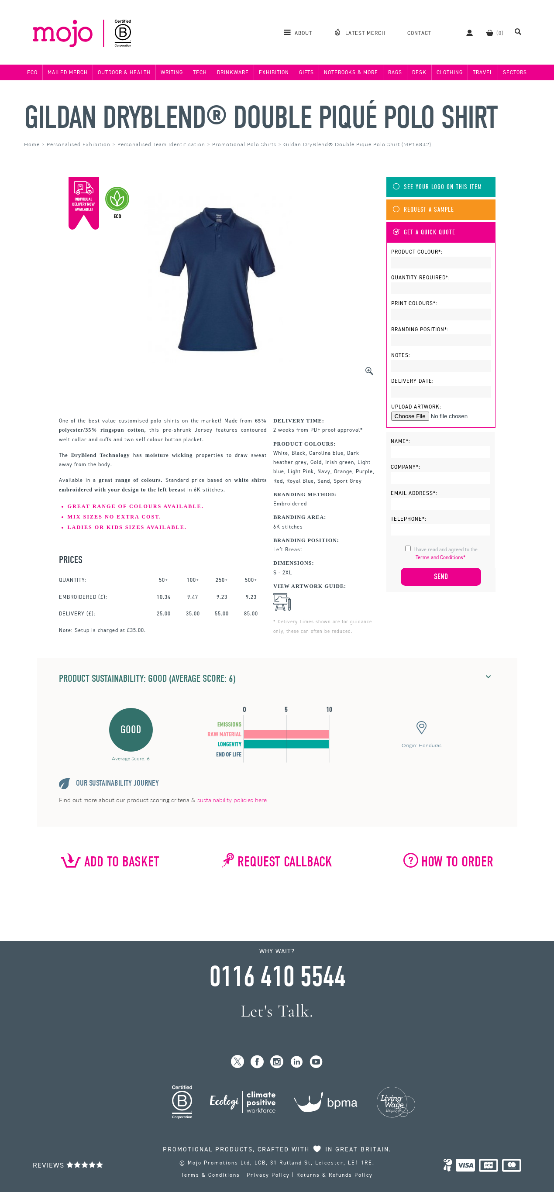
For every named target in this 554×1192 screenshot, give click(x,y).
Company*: (405, 467)
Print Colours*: (414, 303)
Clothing (450, 72)
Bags (395, 72)
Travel (483, 72)
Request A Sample (423, 209)
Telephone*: (409, 518)
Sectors (515, 72)
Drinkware (233, 72)
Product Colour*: (417, 251)
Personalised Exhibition (78, 144)
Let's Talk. (277, 1011)
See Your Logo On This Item (437, 187)
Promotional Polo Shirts (244, 144)
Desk (419, 72)
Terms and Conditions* (440, 557)
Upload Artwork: (416, 406)
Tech (200, 72)
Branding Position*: (420, 329)
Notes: (400, 355)
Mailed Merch (68, 72)
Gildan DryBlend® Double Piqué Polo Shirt (260, 117)
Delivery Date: (412, 381)
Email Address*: (414, 493)
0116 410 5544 (277, 976)
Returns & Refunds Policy (334, 1174)
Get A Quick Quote (424, 232)
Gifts (306, 72)
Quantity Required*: (420, 277)
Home (32, 144)
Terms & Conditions (210, 1174)
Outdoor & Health (124, 72)
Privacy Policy (268, 1174)
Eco (32, 72)
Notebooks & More (351, 72)
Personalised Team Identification (161, 144)
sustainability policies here (232, 800)
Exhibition (274, 72)
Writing (172, 72)
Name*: (400, 441)
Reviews (68, 1165)
